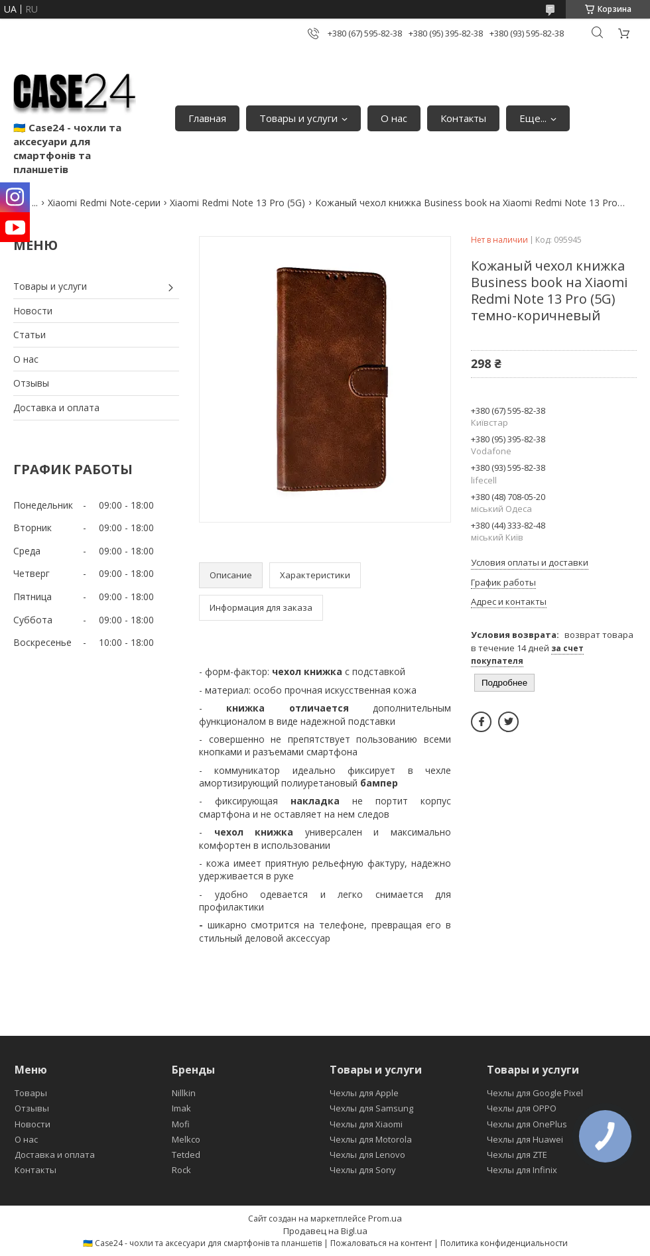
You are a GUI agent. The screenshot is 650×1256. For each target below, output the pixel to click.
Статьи (29, 334)
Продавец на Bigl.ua (325, 1231)
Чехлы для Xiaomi (366, 1124)
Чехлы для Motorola (371, 1139)
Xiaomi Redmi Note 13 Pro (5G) (237, 202)
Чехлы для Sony (363, 1170)
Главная (207, 118)
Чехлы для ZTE (517, 1155)
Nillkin (184, 1093)
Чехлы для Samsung (371, 1108)
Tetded (186, 1155)
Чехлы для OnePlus (527, 1124)
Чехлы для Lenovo (367, 1155)
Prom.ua (385, 1218)
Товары (31, 1093)
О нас (394, 118)
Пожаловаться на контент (381, 1243)
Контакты (463, 118)
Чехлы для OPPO (521, 1108)
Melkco (186, 1139)
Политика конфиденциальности (504, 1243)
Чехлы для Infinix (522, 1170)
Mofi (181, 1124)
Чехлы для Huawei (525, 1139)
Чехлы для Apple (364, 1093)
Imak (181, 1108)
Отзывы (31, 383)
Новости (32, 310)
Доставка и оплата (56, 407)
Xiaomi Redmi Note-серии (104, 202)
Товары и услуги (298, 118)
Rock (181, 1170)
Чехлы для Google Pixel (535, 1093)
